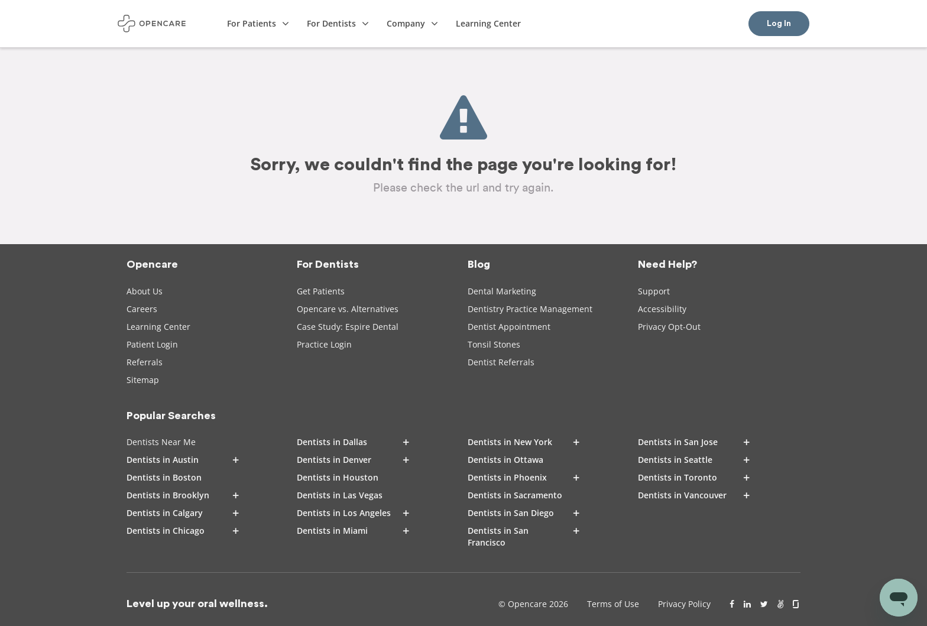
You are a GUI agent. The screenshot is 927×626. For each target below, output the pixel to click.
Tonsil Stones (494, 344)
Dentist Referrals (501, 362)
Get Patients (321, 291)
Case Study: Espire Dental (347, 326)
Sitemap (143, 379)
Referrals (145, 362)
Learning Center (158, 326)
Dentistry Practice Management (530, 308)
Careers (142, 308)
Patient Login (152, 344)
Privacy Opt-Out (669, 326)
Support (654, 291)
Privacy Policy (684, 603)
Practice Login (324, 344)
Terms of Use (613, 603)
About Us (145, 291)
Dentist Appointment (509, 326)
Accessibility (662, 308)
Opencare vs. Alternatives (347, 308)
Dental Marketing (502, 291)
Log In (779, 24)
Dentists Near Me (161, 441)
